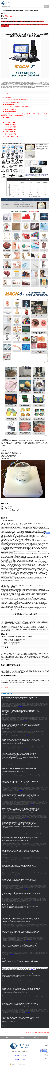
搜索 (46, 6)
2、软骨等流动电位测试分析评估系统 (25, 614)
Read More (21, 706)
